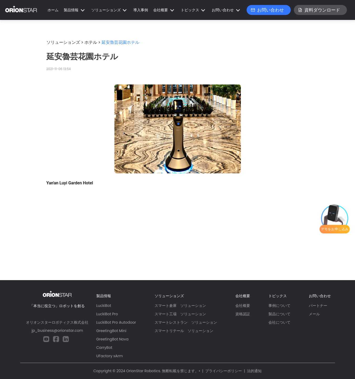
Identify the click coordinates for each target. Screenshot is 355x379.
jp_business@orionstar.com (57, 330)
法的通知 (254, 370)
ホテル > (92, 42)
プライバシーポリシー (223, 370)
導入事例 (140, 10)
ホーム (53, 10)
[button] (75, 10)
